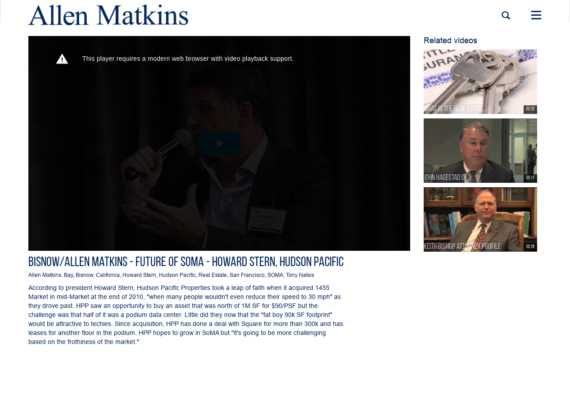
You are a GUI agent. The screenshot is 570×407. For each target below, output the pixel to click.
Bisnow (84, 274)
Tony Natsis (300, 274)
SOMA (275, 274)
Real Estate (213, 274)
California (108, 274)
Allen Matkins (44, 274)
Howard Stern (139, 274)
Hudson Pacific (177, 274)
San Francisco (247, 274)
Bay (68, 274)
